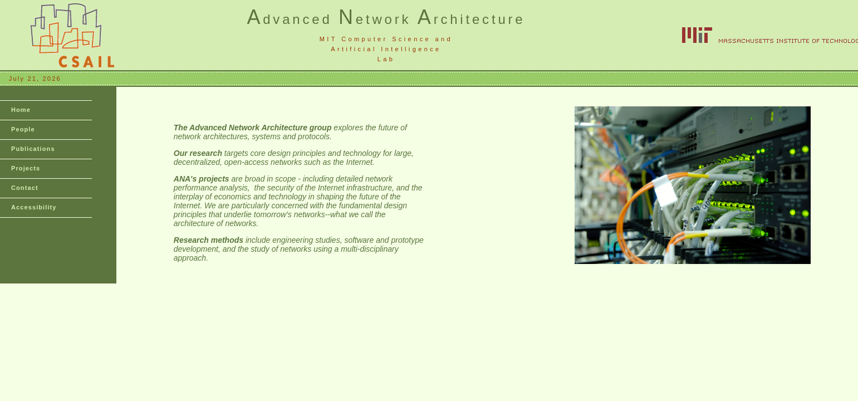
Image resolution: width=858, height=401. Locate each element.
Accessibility (34, 207)
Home (21, 109)
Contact (24, 187)
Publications (33, 148)
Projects (25, 168)
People (23, 129)
